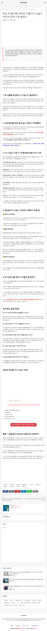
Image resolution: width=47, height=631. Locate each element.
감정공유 (5, 600)
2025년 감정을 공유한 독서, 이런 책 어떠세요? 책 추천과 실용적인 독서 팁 (27, 587)
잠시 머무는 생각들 (8, 605)
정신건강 (15, 605)
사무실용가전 (38, 484)
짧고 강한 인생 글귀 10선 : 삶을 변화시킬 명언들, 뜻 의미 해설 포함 (26, 579)
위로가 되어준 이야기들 (25, 602)
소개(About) (17, 625)
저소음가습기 (12, 486)
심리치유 (13, 602)
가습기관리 (11, 484)
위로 (18, 602)
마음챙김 (34, 600)
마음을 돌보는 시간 (19, 600)
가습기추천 (18, 484)
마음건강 (11, 600)
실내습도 (5, 486)
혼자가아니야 (22, 605)
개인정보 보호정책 (25, 625)
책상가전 (18, 486)
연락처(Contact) (34, 625)
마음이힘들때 (27, 600)
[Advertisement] (23, 34)
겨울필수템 (24, 484)
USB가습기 (24, 486)
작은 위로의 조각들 (36, 602)
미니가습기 (31, 484)
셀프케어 (39, 600)
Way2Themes (22, 628)
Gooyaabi (35, 628)
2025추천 (6, 9)
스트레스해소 (6, 602)
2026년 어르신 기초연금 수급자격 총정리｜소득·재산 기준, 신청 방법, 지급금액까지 (26, 573)
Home (12, 625)
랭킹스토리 (6, 20)
